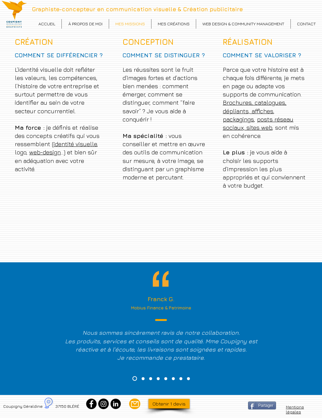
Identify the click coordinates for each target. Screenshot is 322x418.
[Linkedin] (115, 404)
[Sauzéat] (180, 378)
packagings (238, 119)
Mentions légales (295, 409)
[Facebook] (91, 404)
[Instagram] (103, 404)
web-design (45, 152)
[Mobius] (134, 378)
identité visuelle (75, 144)
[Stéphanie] (165, 378)
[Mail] (134, 404)
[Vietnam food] (150, 378)
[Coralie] (173, 378)
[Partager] (262, 405)
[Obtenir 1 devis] (169, 403)
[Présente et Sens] (143, 378)
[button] (173, 24)
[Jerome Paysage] (158, 378)
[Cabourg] (188, 378)
